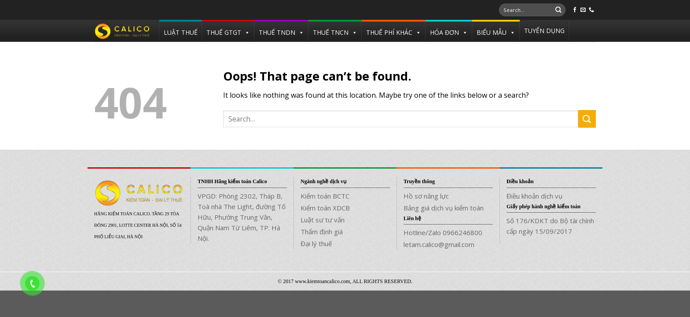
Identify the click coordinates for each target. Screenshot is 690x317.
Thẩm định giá (322, 231)
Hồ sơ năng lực (426, 196)
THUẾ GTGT (223, 32)
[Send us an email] (583, 10)
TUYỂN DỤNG (544, 30)
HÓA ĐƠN (444, 32)
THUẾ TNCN (331, 32)
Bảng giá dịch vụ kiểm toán (444, 207)
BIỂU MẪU (491, 32)
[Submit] (558, 10)
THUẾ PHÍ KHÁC (389, 32)
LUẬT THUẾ (181, 32)
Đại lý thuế (316, 243)
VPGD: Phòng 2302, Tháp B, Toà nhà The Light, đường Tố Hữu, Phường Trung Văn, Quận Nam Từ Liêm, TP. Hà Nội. (242, 217)
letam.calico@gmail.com (439, 244)
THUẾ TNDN (277, 32)
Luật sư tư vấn (323, 219)
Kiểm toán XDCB (325, 207)
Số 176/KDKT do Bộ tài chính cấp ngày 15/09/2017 (550, 226)
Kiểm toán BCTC (325, 196)
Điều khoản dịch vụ (534, 196)
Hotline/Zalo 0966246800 (443, 232)
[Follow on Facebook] (574, 10)
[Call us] (591, 10)
